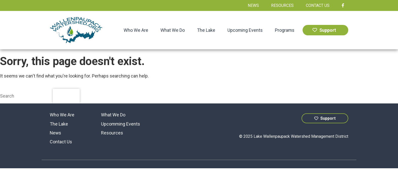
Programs (284, 30)
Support (324, 30)
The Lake (206, 30)
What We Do (172, 30)
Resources (282, 5)
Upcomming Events (120, 124)
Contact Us (317, 5)
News (253, 5)
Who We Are (136, 30)
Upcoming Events (245, 30)
